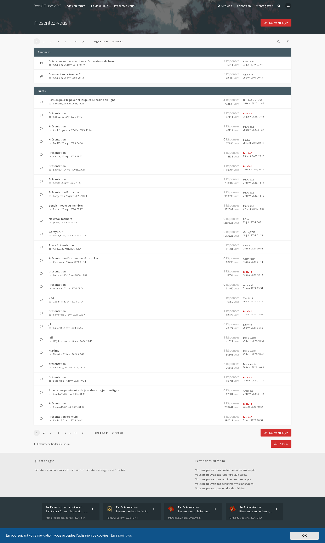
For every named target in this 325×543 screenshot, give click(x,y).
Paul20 (56, 143)
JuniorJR (57, 327)
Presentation (57, 285)
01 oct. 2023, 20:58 (253, 420)
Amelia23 (58, 393)
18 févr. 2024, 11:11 (253, 380)
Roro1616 (248, 61)
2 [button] (44, 41)
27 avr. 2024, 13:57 (253, 314)
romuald (58, 288)
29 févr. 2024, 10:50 (253, 340)
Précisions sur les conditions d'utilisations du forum (82, 61)
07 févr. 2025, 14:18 (253, 182)
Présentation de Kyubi (63, 416)
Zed (51, 298)
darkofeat (58, 314)
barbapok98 (59, 275)
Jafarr (56, 222)
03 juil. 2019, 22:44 (253, 64)
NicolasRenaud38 (252, 100)
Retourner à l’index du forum (52, 443)
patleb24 (58, 169)
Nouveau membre (60, 219)
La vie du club (99, 6)
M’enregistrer (264, 6)
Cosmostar (59, 262)
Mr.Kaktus (248, 126)
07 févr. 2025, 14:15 (253, 195)
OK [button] (304, 535)
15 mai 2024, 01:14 (253, 261)
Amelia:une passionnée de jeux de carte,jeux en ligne (84, 390)
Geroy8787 (56, 232)
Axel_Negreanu (61, 130)
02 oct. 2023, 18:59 (253, 406)
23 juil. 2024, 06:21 (253, 222)
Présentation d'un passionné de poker (73, 258)
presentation (57, 271)
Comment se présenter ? (65, 74)
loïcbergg (58, 367)
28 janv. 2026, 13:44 (253, 116)
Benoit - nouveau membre (66, 205)
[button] (83, 41)
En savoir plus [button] (121, 535)
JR (50, 324)
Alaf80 (56, 182)
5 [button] (65, 41)
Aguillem (58, 64)
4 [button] (58, 41)
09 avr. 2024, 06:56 (253, 327)
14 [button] (75, 41)
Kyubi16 (57, 420)
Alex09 (56, 248)
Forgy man (59, 195)
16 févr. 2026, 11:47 (253, 103)
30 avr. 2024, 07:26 (253, 301)
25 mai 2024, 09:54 (253, 248)
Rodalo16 (58, 407)
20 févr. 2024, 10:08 (253, 367)
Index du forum (75, 6)
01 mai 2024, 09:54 (253, 288)
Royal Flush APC (47, 5)
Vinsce (56, 156)
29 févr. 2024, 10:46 (253, 354)
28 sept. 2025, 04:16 (253, 142)
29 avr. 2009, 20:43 (253, 77)
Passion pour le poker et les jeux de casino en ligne (82, 100)
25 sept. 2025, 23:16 (253, 156)
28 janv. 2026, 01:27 (253, 129)
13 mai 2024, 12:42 (253, 274)
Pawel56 (57, 103)
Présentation (57, 113)
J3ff (51, 337)
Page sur (101, 41)
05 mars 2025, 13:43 (253, 169)
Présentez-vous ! (125, 6)
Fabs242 (247, 113)
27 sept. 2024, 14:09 (253, 208)
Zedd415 (58, 301)
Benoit (56, 209)
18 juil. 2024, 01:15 (253, 235)
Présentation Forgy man (64, 192)
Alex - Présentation (61, 245)
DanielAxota (249, 337)
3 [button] (51, 41)
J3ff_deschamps (61, 341)
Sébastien (58, 380)
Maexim (57, 354)
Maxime (54, 350)
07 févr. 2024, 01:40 (253, 393)
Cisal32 (57, 116)
